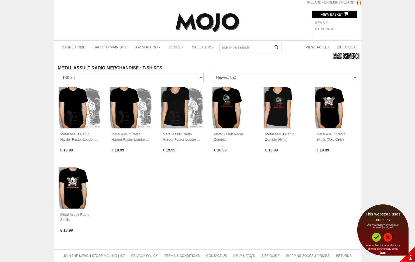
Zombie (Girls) (276, 139)
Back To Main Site (110, 47)
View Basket (334, 14)
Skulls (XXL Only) (330, 139)
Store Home (73, 47)
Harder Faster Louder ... (79, 139)
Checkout (347, 47)
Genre (176, 47)
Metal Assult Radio (75, 134)
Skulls (65, 220)
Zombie (220, 139)
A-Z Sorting (148, 47)
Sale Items (202, 47)
